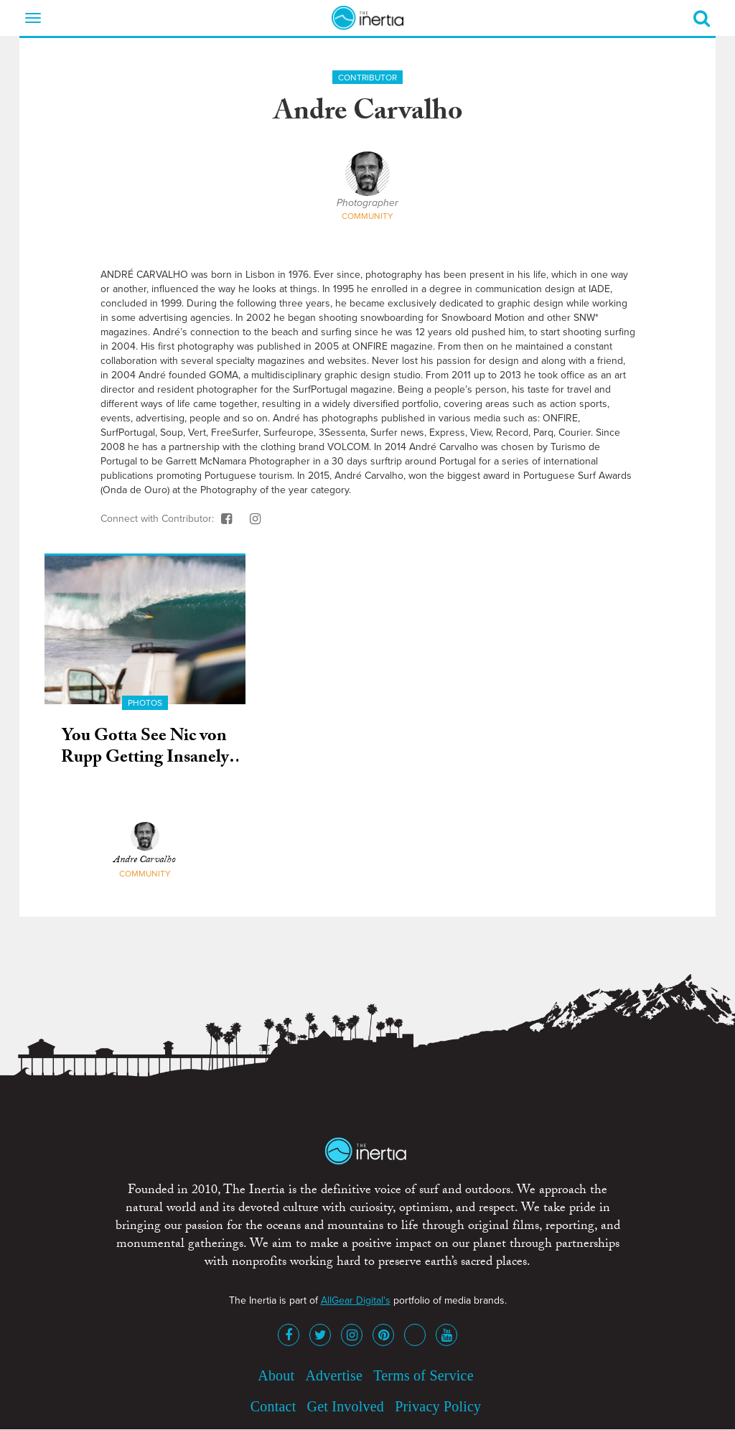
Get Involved (345, 1406)
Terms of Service (423, 1375)
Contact (273, 1406)
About (276, 1375)
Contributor (367, 78)
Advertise (333, 1375)
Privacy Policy (438, 1406)
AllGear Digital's (355, 1300)
